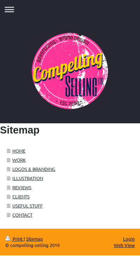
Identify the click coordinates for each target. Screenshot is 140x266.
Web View (124, 245)
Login (129, 239)
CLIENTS (21, 196)
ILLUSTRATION (27, 178)
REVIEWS (21, 187)
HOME (18, 151)
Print (14, 239)
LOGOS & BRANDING (33, 169)
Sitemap (34, 239)
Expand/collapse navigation (70, 9)
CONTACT (22, 215)
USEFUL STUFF (27, 206)
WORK (19, 160)
